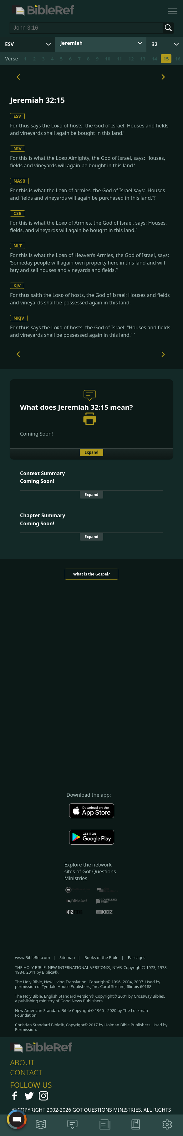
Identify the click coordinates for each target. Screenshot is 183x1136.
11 (119, 58)
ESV (17, 116)
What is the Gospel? (91, 574)
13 (142, 58)
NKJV (18, 318)
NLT (17, 246)
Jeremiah (71, 43)
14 (154, 58)
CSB (17, 213)
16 (177, 58)
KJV (17, 286)
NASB (19, 181)
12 (131, 58)
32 (154, 44)
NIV (17, 148)
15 (166, 58)
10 (107, 58)
